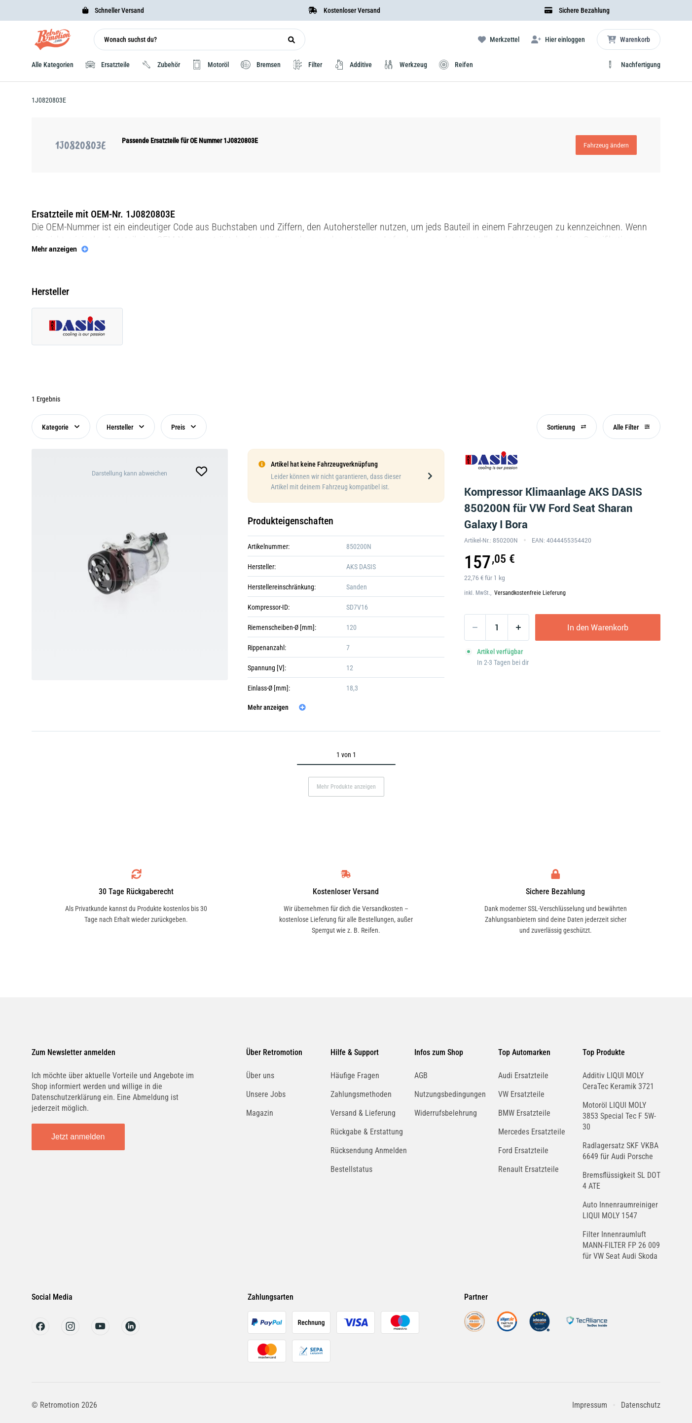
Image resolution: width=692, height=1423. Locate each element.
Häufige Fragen (354, 1075)
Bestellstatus (351, 1169)
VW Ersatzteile (521, 1094)
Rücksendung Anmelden (368, 1150)
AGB (421, 1075)
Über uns (260, 1075)
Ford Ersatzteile (523, 1150)
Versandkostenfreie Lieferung (530, 592)
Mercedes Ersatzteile (531, 1131)
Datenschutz (640, 1405)
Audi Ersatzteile (523, 1075)
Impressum (589, 1405)
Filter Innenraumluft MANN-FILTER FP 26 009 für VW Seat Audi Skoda (621, 1245)
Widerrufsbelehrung (445, 1113)
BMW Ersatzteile (524, 1113)
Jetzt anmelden (78, 1136)
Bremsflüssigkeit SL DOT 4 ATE (621, 1180)
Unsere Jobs (266, 1094)
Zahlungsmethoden (361, 1094)
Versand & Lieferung (363, 1113)
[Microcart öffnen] (628, 39)
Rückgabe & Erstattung (366, 1131)
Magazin (259, 1113)
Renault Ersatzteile (528, 1169)
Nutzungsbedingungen (450, 1094)
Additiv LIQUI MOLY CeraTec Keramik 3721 (618, 1081)
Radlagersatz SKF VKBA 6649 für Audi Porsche (620, 1151)
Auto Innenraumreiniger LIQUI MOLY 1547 (620, 1210)
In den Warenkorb (597, 627)
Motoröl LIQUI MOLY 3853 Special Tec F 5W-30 (619, 1115)
